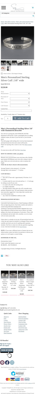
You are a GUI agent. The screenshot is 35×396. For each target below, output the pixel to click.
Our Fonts (6, 331)
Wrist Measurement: (5, 92)
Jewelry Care (7, 326)
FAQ (5, 318)
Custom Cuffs (22, 320)
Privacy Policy (7, 324)
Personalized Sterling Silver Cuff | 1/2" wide (13, 282)
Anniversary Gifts (23, 329)
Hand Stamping (8, 333)
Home (2, 21)
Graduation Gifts (23, 324)
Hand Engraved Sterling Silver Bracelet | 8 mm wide (5, 284)
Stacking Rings (22, 316)
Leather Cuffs (22, 326)
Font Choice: (4, 102)
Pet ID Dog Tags (23, 327)
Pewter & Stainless (23, 318)
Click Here (23, 150)
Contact (6, 320)
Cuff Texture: (5, 105)
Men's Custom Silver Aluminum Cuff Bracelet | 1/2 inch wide (21, 285)
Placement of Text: (4, 97)
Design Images (7, 329)
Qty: (2, 118)
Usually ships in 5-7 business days (13, 114)
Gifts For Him (22, 322)
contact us (30, 383)
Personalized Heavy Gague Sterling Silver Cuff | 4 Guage (30, 283)
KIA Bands (21, 331)
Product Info (7, 327)
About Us (6, 316)
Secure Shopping (22, 369)
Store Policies (22, 226)
